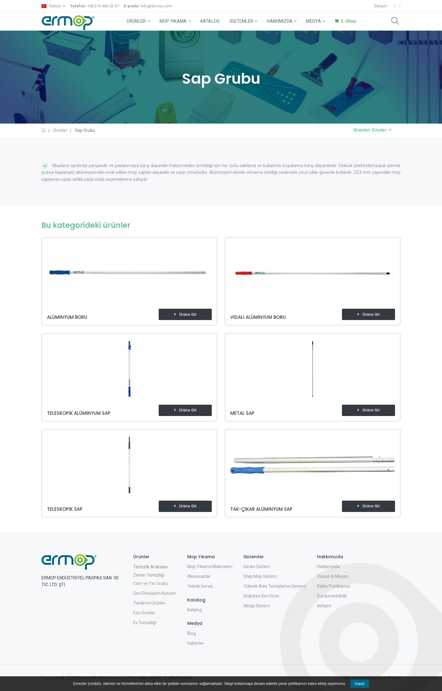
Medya (315, 21)
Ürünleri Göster (372, 130)
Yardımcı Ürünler (149, 603)
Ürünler (138, 21)
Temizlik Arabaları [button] (150, 566)
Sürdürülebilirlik (332, 596)
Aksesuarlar (199, 576)
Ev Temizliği (144, 622)
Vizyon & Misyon (333, 576)
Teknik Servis (200, 586)
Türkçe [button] (51, 6)
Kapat (359, 683)
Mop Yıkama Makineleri (209, 566)
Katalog (210, 21)
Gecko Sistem (256, 566)
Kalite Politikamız (333, 586)
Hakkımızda (281, 21)
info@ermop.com (148, 6)
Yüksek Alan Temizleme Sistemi (274, 586)
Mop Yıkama (175, 21)
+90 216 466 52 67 (94, 6)
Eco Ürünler (144, 612)
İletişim (380, 6)
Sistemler (243, 21)
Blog (191, 633)
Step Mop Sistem (260, 576)
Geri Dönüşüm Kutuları (154, 593)
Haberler (195, 643)
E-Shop (348, 21)
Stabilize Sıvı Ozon (261, 596)
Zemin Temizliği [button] (148, 575)
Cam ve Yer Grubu (150, 583)
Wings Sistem (256, 605)
